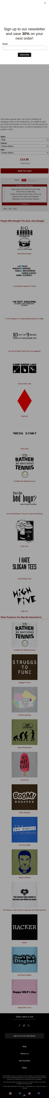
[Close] (45, 3)
